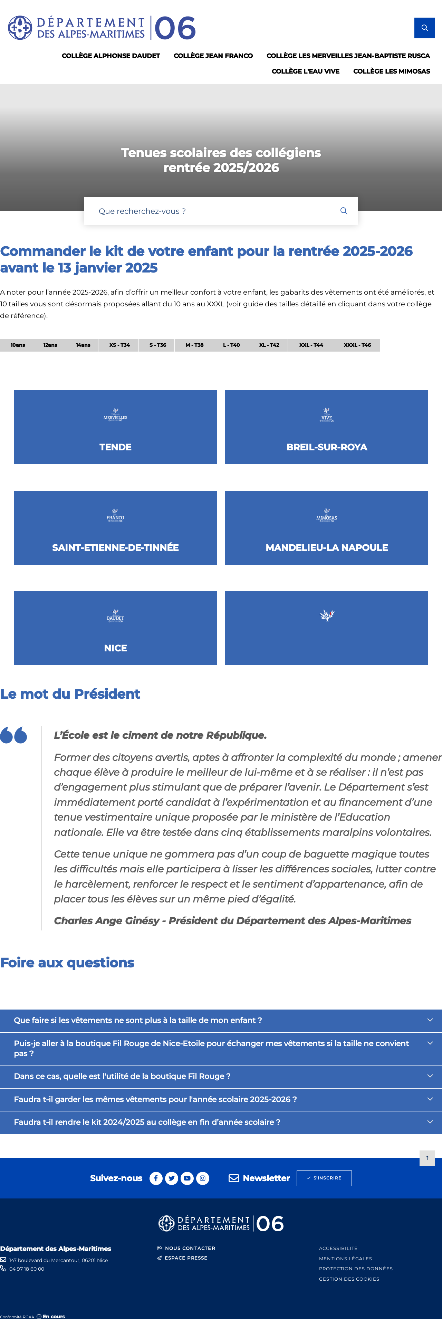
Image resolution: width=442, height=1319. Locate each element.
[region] (190, 349)
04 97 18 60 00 (26, 1269)
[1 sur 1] (221, 147)
